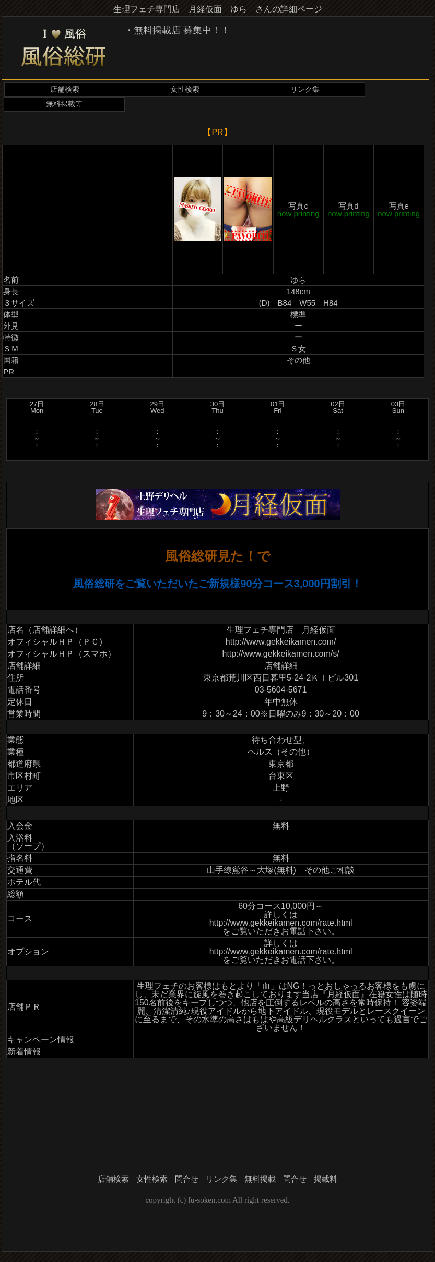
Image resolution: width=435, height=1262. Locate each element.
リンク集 (305, 89)
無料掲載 (260, 1179)
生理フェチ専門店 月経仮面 (281, 629)
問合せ (186, 1179)
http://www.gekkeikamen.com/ (281, 641)
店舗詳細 (281, 665)
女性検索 (184, 89)
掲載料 (325, 1179)
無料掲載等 (64, 104)
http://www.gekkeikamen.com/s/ (280, 653)
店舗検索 (64, 89)
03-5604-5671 (281, 689)
